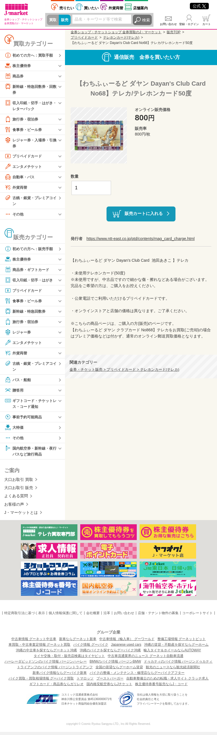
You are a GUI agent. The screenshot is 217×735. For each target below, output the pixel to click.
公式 (199, 6)
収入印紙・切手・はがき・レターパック (28, 106)
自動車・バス (20, 178)
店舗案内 (140, 8)
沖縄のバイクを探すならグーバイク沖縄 (110, 653)
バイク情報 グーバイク (90, 648)
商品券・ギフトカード (28, 271)
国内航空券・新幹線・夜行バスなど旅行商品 (30, 453)
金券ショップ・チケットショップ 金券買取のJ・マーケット (116, 32)
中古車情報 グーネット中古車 (33, 642)
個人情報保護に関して (66, 616)
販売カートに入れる (144, 213)
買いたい (91, 8)
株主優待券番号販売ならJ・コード (161, 687)
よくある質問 (16, 499)
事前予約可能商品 (24, 419)
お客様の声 (14, 507)
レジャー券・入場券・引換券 (30, 143)
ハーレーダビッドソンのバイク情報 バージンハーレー (46, 665)
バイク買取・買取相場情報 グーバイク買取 (41, 681)
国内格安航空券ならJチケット (109, 687)
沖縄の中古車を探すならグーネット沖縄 (46, 653)
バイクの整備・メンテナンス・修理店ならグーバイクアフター (137, 676)
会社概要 (93, 616)
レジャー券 (18, 334)
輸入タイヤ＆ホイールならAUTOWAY (172, 653)
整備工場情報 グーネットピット (181, 642)
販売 (66, 20)
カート (206, 24)
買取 (53, 20)
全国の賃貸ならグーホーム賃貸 (119, 670)
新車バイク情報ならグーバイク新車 (59, 676)
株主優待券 (18, 65)
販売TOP (173, 32)
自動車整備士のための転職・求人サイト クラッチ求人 (167, 681)
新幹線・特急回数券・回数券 (30, 89)
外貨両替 (115, 8)
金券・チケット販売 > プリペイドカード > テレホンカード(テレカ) (124, 370)
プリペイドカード (24, 157)
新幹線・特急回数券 (26, 313)
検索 (146, 20)
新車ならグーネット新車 (77, 642)
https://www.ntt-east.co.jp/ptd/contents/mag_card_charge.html (140, 238)
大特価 (14, 430)
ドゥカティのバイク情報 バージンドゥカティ (178, 665)
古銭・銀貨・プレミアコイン (30, 202)
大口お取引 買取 (18, 482)
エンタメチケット (24, 168)
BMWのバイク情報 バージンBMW (115, 665)
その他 (14, 216)
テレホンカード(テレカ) (121, 37)
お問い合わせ (168, 24)
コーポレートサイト (197, 616)
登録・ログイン (189, 24)
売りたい (66, 8)
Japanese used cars (126, 648)
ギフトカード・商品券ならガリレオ (56, 687)
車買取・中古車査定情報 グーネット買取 (39, 648)
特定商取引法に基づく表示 (24, 616)
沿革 (106, 616)
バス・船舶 (18, 382)
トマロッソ (85, 681)
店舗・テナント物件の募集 (158, 616)
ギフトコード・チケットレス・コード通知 (30, 405)
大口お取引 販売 (18, 490)
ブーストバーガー (109, 681)
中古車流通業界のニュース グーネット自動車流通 (145, 659)
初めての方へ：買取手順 (30, 55)
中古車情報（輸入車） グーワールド (126, 642)
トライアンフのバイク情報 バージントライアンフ (54, 670)
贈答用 (14, 392)
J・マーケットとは (21, 515)
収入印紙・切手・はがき (30, 282)
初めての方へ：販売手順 (30, 250)
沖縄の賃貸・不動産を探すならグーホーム (176, 648)
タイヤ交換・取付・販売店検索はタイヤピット (69, 659)
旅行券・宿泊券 (22, 120)
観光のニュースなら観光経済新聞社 (173, 670)
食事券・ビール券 (24, 130)
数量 (75, 176)
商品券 (14, 76)
